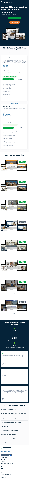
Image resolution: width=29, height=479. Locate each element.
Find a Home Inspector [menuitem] (6, 459)
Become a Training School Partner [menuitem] (8, 465)
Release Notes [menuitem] (4, 466)
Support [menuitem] (3, 461)
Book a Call (14, 22)
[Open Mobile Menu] (27, 2)
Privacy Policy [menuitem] (4, 471)
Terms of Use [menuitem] (4, 472)
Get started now (14, 18)
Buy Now (8, 79)
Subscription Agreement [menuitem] (6, 474)
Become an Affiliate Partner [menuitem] (7, 463)
